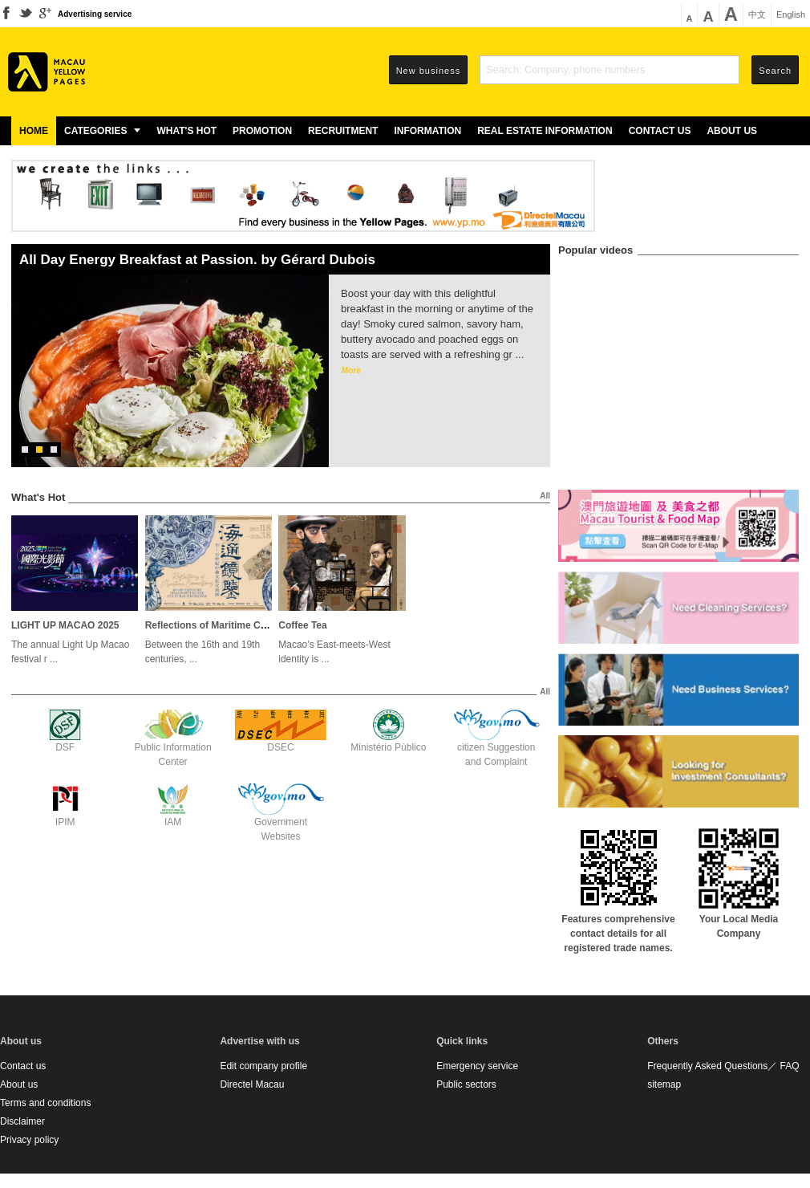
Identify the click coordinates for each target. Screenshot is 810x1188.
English (790, 14)
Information (427, 130)
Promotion (262, 130)
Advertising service (95, 14)
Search (775, 70)
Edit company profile (263, 1066)
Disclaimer (22, 1121)
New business (428, 70)
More (351, 370)
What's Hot (186, 130)
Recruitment (343, 130)
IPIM (65, 822)
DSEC (280, 747)
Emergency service (477, 1066)
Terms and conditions (45, 1103)
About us (732, 130)
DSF (65, 747)
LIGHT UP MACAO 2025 (65, 625)
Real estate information (544, 130)
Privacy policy (29, 1139)
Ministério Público (388, 747)
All (545, 495)
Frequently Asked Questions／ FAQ (723, 1066)
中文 (757, 14)
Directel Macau (252, 1084)
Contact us (660, 130)
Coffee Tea (302, 625)
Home (33, 130)
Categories (102, 130)
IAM (172, 822)
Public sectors (466, 1084)
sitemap (664, 1084)
